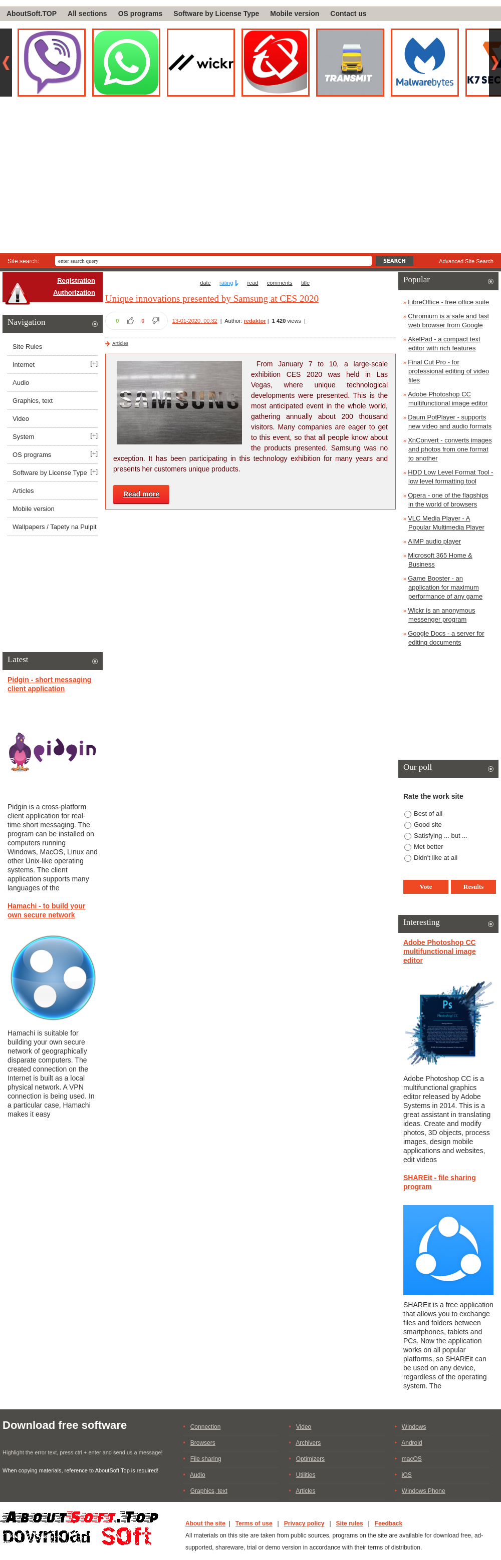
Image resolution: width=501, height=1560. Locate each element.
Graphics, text (33, 400)
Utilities (306, 1474)
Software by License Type (216, 14)
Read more (141, 494)
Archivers (308, 1442)
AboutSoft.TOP (32, 14)
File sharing (205, 1458)
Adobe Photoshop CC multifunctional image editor (439, 951)
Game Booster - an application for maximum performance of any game (445, 587)
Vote (426, 886)
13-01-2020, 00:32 (194, 321)
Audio (21, 382)
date (205, 283)
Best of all (428, 813)
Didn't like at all (435, 857)
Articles (120, 343)
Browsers (202, 1442)
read (252, 283)
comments (280, 283)
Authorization (74, 292)
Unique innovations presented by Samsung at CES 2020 (212, 298)
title (305, 283)
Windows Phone (423, 1490)
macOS (412, 1458)
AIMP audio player (434, 541)
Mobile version (294, 14)
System (23, 436)
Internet (24, 364)
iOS (407, 1474)
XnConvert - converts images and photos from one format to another (450, 449)
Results (473, 886)
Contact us (348, 14)
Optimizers (310, 1458)
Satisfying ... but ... (440, 835)
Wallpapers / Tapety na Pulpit (55, 527)
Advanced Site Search (466, 261)
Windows (414, 1426)
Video (21, 418)
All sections (87, 14)
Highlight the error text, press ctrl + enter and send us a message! (82, 1452)
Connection (205, 1426)
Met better (428, 846)
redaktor (255, 321)
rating (226, 283)
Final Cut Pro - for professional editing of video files (448, 371)
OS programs (140, 14)
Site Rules (27, 346)
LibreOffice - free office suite (448, 302)
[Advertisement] (250, 178)
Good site (428, 824)
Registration (76, 280)
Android (411, 1442)
